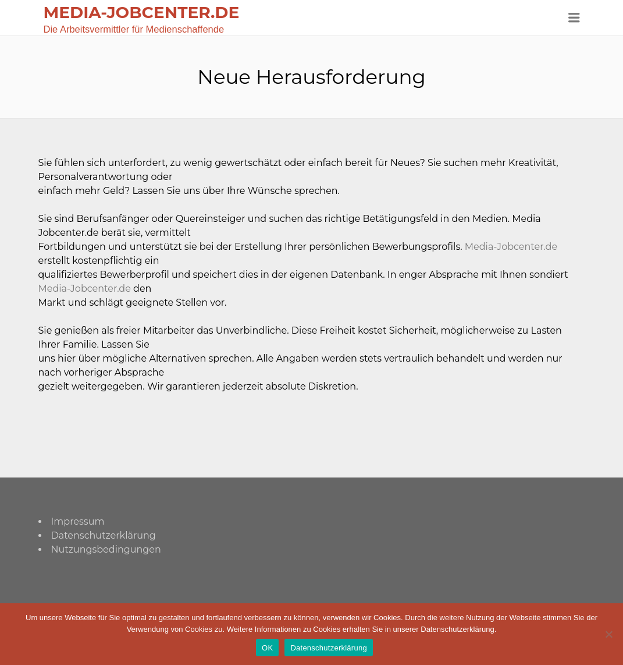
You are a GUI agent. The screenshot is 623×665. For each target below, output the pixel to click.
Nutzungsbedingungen (106, 549)
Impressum (78, 521)
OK (267, 647)
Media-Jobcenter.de (511, 246)
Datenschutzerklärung (103, 535)
